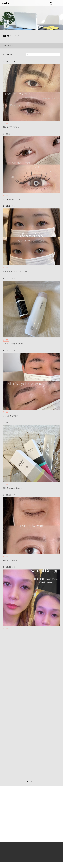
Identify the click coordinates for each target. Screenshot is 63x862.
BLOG (6, 123)
